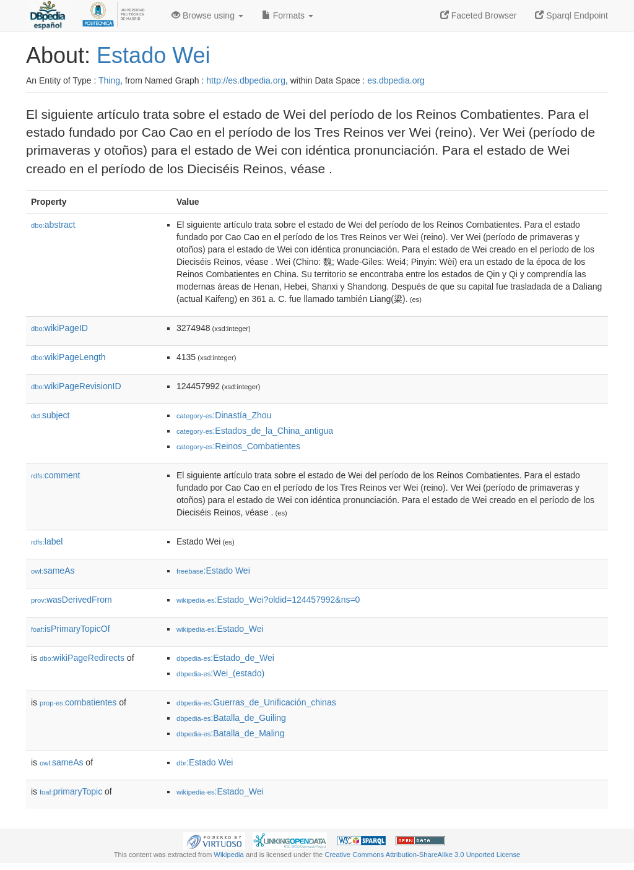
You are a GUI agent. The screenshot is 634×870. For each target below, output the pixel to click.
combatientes (78, 702)
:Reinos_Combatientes (238, 446)
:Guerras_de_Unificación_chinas (256, 702)
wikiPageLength (68, 357)
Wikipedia (229, 854)
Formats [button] (287, 15)
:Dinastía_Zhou (223, 415)
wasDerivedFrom (71, 600)
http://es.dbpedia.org (245, 80)
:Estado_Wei (220, 629)
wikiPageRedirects (82, 658)
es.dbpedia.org (396, 80)
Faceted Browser (478, 15)
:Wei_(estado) (220, 673)
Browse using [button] (207, 15)
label (47, 541)
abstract (53, 225)
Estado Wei (153, 55)
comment (55, 475)
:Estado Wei (213, 570)
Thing (109, 80)
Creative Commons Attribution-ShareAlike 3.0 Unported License (422, 854)
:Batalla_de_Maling (230, 733)
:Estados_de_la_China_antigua (254, 431)
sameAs (52, 570)
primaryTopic (71, 791)
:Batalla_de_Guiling (231, 718)
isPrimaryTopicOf (70, 629)
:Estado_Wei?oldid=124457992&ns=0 (268, 600)
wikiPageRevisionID (76, 386)
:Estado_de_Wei (225, 658)
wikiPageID (59, 328)
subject (50, 415)
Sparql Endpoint (571, 15)
